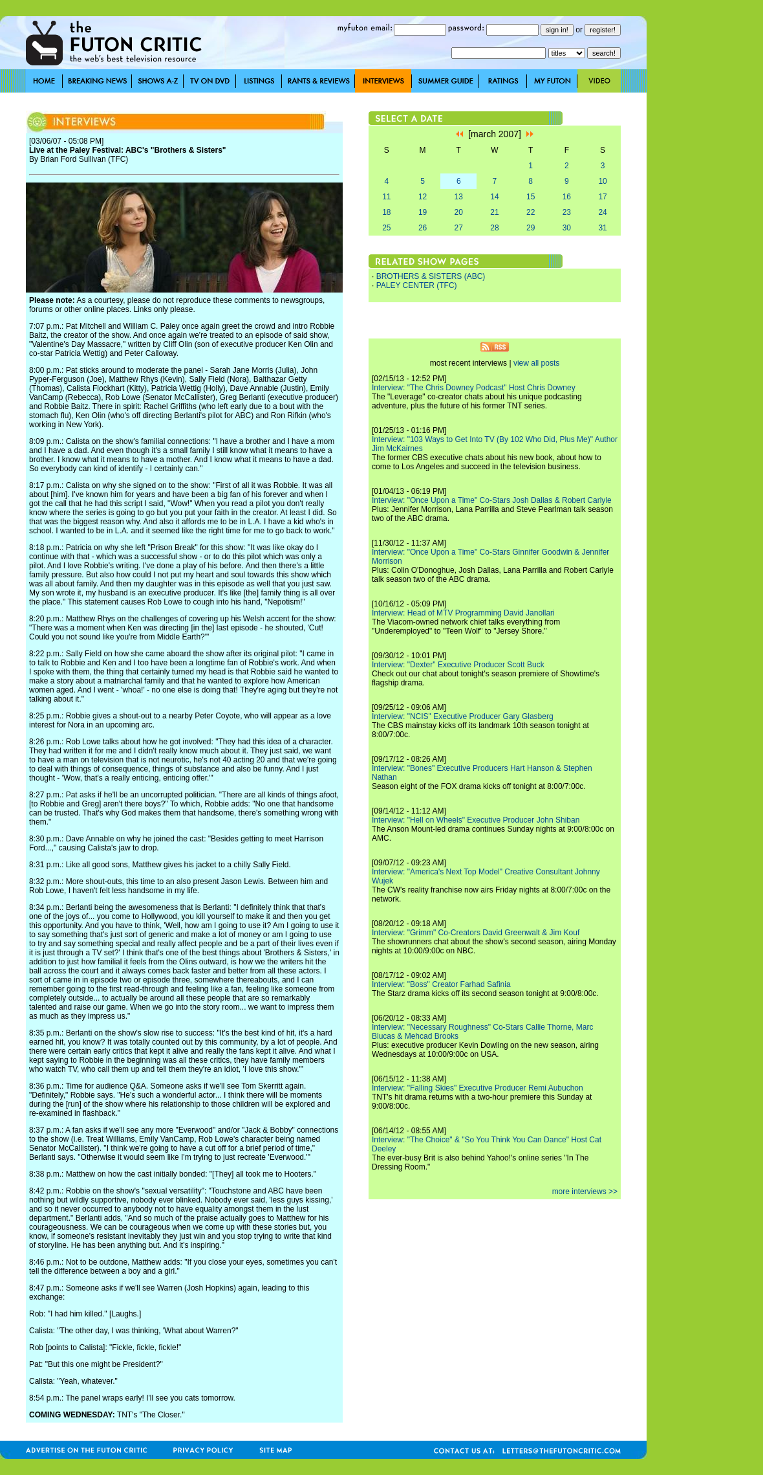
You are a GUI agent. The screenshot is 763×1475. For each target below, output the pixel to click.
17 (602, 196)
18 (386, 212)
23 (567, 212)
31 (602, 227)
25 (386, 227)
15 (530, 196)
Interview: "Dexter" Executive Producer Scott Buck (458, 664)
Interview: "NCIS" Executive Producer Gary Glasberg (462, 716)
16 (567, 196)
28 (494, 227)
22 (530, 212)
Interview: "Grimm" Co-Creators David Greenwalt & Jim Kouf (475, 932)
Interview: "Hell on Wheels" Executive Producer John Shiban (475, 820)
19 (422, 212)
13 (459, 196)
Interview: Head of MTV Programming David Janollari (463, 612)
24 (602, 212)
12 (422, 196)
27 (459, 227)
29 (530, 227)
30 (567, 227)
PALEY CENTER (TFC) (416, 285)
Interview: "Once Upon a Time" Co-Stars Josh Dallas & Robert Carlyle (492, 500)
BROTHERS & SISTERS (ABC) (431, 276)
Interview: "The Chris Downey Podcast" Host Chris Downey (473, 387)
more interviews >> (585, 1191)
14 (494, 196)
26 (422, 227)
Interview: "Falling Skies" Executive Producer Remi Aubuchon (477, 1087)
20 (459, 212)
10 (602, 181)
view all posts (536, 363)
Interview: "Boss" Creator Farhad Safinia (441, 984)
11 (386, 196)
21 (494, 212)
